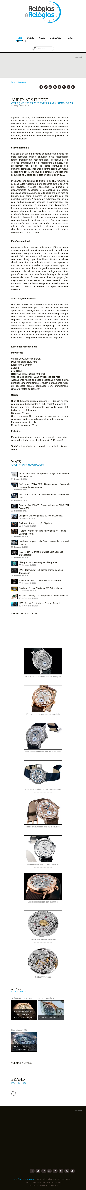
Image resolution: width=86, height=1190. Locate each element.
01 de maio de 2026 (19, 479)
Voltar (24, 82)
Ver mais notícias (21, 1063)
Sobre (30, 38)
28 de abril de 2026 (19, 511)
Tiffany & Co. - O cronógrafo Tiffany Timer (38, 562)
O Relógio (56, 38)
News (42, 38)
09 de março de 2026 (27, 565)
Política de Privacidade (59, 1179)
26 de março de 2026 (27, 526)
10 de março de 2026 (19, 558)
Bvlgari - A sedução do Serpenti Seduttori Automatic (43, 595)
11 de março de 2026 (19, 547)
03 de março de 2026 (27, 583)
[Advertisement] (46, 63)
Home (19, 38)
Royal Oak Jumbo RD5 (47, 1018)
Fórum (70, 38)
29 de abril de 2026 (19, 500)
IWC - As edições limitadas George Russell (39, 603)
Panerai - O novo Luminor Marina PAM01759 (40, 580)
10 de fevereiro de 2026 (28, 606)
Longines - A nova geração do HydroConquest (40, 516)
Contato (21, 41)
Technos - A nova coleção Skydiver (35, 523)
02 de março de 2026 (27, 591)
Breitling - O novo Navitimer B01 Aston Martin (40, 588)
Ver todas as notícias (24, 613)
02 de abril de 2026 (27, 518)
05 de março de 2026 (19, 576)
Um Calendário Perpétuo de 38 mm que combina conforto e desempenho (22, 1015)
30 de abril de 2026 (19, 490)
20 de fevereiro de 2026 (28, 598)
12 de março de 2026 (19, 536)
